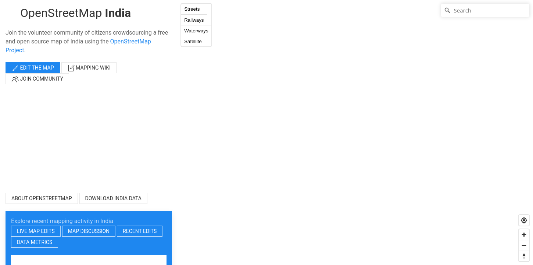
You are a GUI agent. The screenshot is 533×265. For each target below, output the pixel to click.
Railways (194, 20)
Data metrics (34, 242)
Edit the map (32, 68)
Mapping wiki (89, 68)
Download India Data (113, 198)
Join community (37, 79)
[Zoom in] (524, 234)
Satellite (192, 41)
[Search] (485, 10)
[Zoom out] (524, 245)
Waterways (196, 30)
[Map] (355, 132)
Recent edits (140, 231)
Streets (192, 9)
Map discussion (89, 231)
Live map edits (36, 231)
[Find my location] (524, 220)
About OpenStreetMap (41, 198)
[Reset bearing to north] (524, 256)
